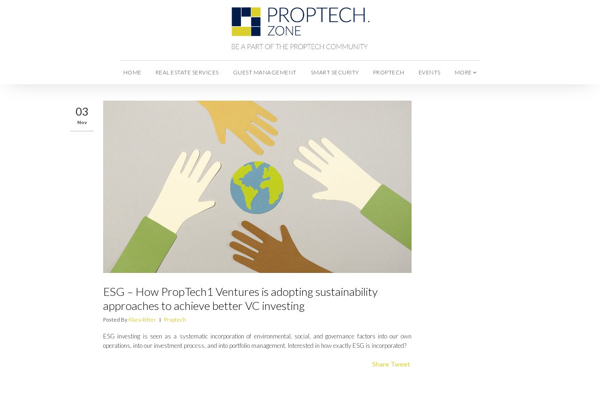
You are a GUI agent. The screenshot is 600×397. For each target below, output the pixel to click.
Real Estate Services (187, 72)
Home (132, 72)
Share (380, 364)
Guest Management (265, 72)
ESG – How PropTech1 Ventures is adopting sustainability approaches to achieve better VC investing (240, 298)
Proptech (389, 72)
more (466, 72)
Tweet (400, 364)
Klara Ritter (142, 319)
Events (430, 72)
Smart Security (335, 72)
